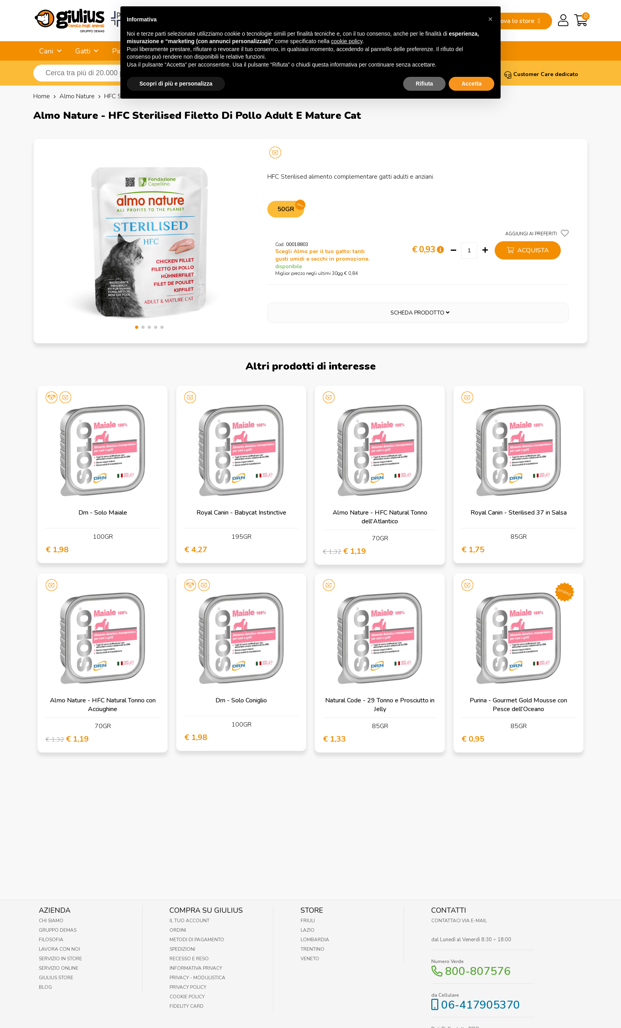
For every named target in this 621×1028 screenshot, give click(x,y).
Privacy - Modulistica (197, 978)
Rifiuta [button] (424, 65)
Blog (45, 987)
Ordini (178, 930)
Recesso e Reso (189, 959)
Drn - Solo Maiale (102, 512)
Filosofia (51, 939)
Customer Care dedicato (541, 74)
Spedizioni (182, 949)
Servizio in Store (60, 959)
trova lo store (517, 21)
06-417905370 (480, 1005)
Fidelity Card (187, 1006)
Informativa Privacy (196, 968)
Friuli (308, 920)
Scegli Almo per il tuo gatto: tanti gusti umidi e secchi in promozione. (322, 255)
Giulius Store (56, 978)
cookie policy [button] (346, 22)
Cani (46, 51)
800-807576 (478, 971)
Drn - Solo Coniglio (241, 700)
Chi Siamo (51, 920)
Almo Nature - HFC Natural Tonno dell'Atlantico (380, 517)
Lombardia (315, 939)
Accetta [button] (471, 65)
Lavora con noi (59, 949)
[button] (136, 327)
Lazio (307, 930)
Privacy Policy (188, 987)
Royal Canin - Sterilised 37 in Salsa (519, 512)
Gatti (82, 51)
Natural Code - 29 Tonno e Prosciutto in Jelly (379, 704)
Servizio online (58, 968)
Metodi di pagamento (197, 939)
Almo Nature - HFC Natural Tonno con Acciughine (103, 704)
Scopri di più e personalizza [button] (175, 65)
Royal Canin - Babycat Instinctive (241, 512)
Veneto (310, 959)
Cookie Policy (187, 997)
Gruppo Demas (57, 930)
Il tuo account (190, 920)
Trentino (312, 949)
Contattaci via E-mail (459, 920)
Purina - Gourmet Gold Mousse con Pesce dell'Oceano (518, 704)
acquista (528, 250)
